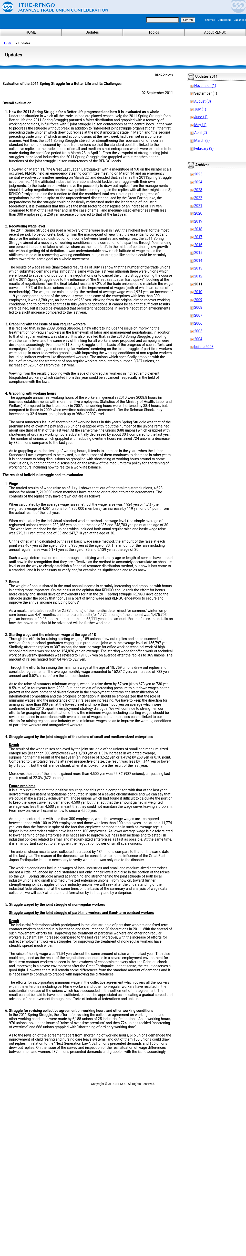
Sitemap (210, 20)
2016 (198, 245)
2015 (198, 253)
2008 (198, 307)
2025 (198, 174)
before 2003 (203, 347)
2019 (198, 221)
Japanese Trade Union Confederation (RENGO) (51, 7)
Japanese (240, 20)
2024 (198, 182)
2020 (198, 213)
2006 (198, 323)
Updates (92, 32)
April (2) (200, 133)
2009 (198, 300)
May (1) (200, 125)
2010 (198, 292)
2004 (198, 339)
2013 (198, 268)
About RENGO (215, 32)
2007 (198, 315)
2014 (198, 260)
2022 (198, 198)
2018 (198, 229)
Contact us (224, 20)
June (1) (201, 117)
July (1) (200, 109)
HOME (31, 32)
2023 (198, 190)
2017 (198, 237)
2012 (198, 276)
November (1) (205, 86)
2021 (198, 206)
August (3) (202, 101)
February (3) (203, 148)
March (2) (202, 140)
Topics (153, 32)
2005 (198, 331)
